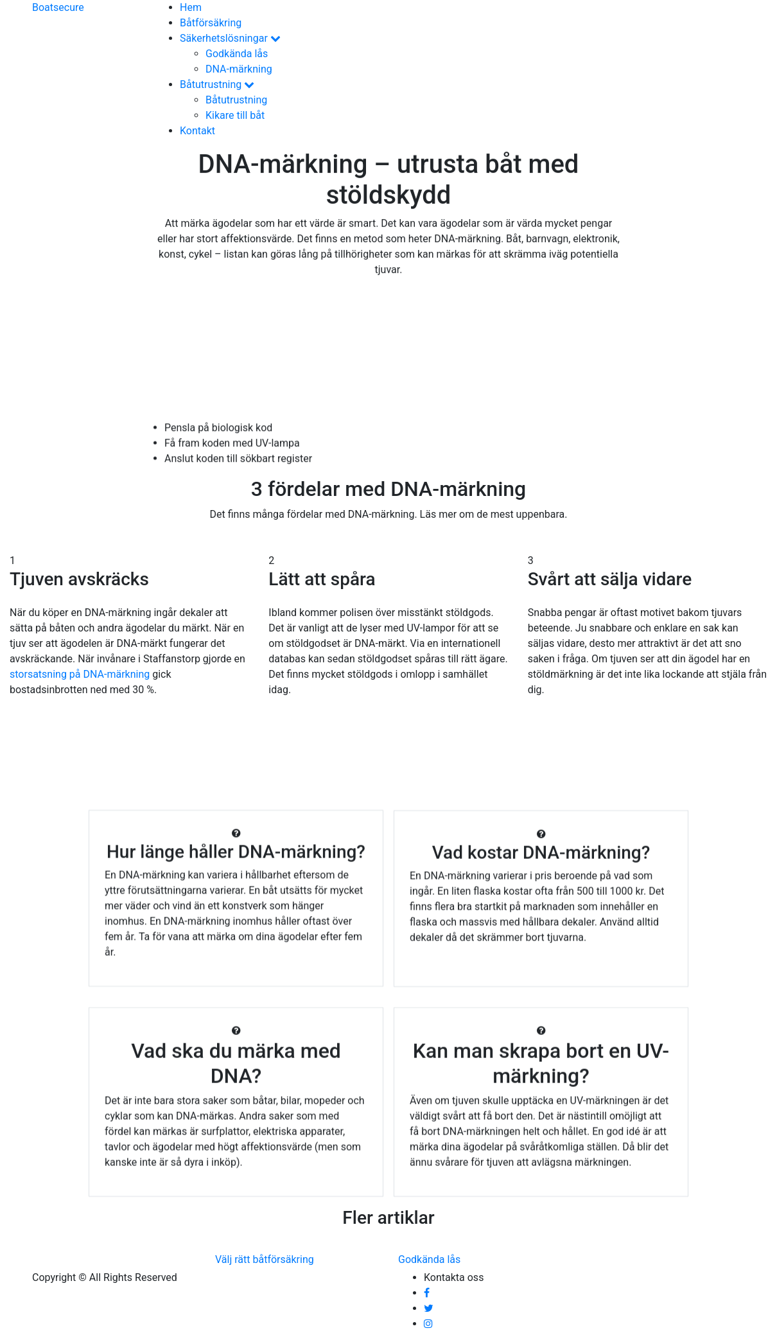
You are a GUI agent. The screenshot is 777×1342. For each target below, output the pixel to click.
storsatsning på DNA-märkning (80, 674)
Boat (58, 7)
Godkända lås (236, 54)
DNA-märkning (238, 69)
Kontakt (197, 131)
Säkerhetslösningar (230, 38)
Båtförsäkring (210, 23)
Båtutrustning (217, 84)
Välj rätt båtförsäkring (264, 1259)
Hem (191, 7)
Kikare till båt (235, 115)
